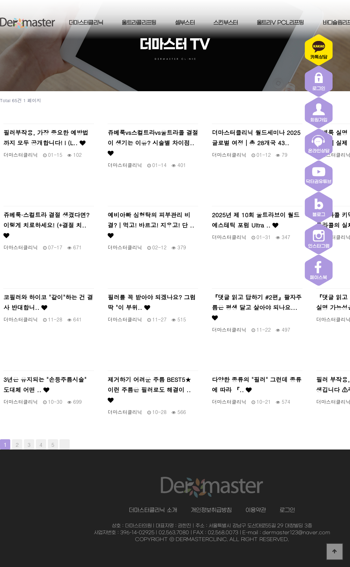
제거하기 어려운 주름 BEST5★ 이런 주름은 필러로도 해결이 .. (149, 389)
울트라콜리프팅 (139, 23)
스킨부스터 (225, 23)
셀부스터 (184, 23)
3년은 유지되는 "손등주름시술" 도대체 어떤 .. (44, 384)
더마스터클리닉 (86, 23)
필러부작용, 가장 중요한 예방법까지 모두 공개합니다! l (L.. (45, 137)
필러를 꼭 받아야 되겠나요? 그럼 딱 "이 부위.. (152, 302)
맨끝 (64, 444)
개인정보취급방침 (211, 510)
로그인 (287, 510)
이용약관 (255, 510)
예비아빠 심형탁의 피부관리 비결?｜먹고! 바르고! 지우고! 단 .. (151, 224)
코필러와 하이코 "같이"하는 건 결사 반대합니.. (48, 302)
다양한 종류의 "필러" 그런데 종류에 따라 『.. (256, 384)
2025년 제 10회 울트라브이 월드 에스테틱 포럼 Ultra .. (255, 219)
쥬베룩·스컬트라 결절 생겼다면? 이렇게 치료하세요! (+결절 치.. (46, 224)
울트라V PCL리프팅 (280, 23)
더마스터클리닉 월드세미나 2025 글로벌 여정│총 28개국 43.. (256, 137)
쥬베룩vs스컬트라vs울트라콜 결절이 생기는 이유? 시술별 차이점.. (153, 142)
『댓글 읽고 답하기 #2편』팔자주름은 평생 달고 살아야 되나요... (257, 307)
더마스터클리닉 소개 (153, 510)
